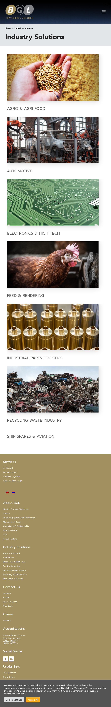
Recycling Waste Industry (15, 574)
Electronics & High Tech (48, 233)
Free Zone (8, 606)
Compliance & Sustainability (16, 526)
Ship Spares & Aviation (45, 436)
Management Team (12, 521)
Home (8, 28)
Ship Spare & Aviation (13, 578)
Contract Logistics (11, 476)
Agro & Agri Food (26, 108)
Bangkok (7, 593)
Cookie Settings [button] (14, 699)
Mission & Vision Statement (15, 509)
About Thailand (10, 538)
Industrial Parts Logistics (50, 358)
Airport (6, 597)
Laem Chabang (10, 601)
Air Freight (8, 468)
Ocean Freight (9, 472)
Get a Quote (9, 677)
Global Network (10, 530)
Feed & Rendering (11, 566)
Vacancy (7, 620)
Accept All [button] (33, 699)
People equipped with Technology (19, 517)
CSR (5, 534)
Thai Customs (9, 672)
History (6, 513)
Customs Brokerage (12, 480)
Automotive (8, 557)
